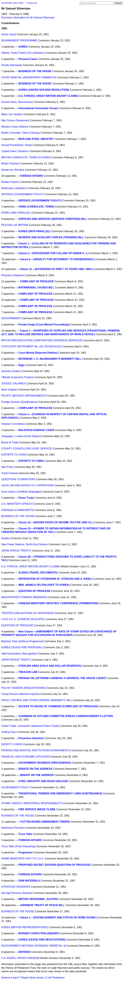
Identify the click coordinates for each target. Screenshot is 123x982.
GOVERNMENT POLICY (15, 787)
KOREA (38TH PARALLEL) (34, 231)
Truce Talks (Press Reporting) (18, 846)
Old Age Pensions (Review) (17, 893)
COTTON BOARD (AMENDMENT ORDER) (45, 821)
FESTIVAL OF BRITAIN (14, 225)
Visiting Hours (9, 732)
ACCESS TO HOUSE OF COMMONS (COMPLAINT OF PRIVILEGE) (58, 706)
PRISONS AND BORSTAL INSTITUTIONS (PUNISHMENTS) (36, 750)
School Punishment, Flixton (16, 145)
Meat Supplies (9, 389)
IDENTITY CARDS (12, 744)
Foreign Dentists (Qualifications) (19, 402)
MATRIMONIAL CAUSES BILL (36, 287)
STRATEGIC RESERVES (15, 886)
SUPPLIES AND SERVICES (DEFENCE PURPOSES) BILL (52, 219)
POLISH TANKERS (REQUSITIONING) (23, 688)
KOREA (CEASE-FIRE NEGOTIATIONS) (42, 939)
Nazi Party (7, 467)
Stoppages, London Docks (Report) (21, 436)
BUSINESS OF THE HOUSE (34, 71)
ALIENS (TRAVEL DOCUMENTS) (37, 572)
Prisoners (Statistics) (13, 275)
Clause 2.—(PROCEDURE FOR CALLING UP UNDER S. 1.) (53, 253)
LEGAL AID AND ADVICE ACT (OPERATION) (27, 485)
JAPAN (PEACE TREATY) (16, 550)
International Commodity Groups (38, 108)
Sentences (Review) (12, 169)
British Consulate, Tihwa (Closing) (20, 132)
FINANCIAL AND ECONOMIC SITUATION (25, 756)
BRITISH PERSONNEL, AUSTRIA (38, 899)
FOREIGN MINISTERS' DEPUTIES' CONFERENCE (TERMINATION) (58, 603)
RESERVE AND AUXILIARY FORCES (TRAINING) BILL (51, 237)
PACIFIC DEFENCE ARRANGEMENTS (23, 395)
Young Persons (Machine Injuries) (20, 694)
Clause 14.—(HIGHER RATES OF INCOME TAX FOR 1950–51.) (55, 522)
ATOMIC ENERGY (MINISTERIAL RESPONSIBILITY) (32, 803)
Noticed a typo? (10, 977)
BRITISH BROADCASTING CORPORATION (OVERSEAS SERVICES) (41, 340)
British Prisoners (10, 163)
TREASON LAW (27, 672)
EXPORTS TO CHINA (13, 454)
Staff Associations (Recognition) (19, 653)
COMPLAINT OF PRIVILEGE (37, 281)
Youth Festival (9, 473)
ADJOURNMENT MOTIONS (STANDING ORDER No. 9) (33, 945)
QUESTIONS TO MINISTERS (18, 479)
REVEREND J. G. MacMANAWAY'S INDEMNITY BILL (49, 358)
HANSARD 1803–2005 (12, 3)
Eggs (21, 365)
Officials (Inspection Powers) (17, 377)
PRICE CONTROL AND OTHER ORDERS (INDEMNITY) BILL (36, 700)
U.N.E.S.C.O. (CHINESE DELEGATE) (23, 619)
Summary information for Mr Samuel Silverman (28, 17)
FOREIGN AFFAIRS (31, 175)
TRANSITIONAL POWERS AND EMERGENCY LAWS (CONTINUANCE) (60, 793)
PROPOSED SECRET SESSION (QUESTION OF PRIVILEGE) (54, 864)
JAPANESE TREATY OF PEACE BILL (42, 905)
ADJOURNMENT (11, 318)
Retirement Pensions (13, 827)
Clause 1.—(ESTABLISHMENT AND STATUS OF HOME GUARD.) (58, 917)
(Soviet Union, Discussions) (17, 102)
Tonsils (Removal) (11, 65)
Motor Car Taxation (12, 114)
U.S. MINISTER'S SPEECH (17, 503)
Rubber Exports (10, 182)
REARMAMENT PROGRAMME (19, 40)
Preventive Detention (31, 738)
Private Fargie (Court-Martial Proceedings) (44, 324)
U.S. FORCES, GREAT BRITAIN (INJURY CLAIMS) (48, 96)
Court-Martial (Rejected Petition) (37, 352)
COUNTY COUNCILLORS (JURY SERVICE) (26, 448)
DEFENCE (24, 952)
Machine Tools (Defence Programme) (22, 641)
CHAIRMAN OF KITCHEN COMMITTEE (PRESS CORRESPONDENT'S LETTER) (65, 716)
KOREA (23, 46)
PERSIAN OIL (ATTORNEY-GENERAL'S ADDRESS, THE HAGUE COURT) (62, 678)
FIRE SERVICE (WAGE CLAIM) (36, 809)
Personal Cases (27, 59)
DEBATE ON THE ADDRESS (35, 768)
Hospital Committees (13, 424)
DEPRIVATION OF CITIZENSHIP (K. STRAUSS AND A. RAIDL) (55, 578)
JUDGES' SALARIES (13, 383)
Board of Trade (9, 442)
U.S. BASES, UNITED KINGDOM (20, 958)
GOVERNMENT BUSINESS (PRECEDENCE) (44, 762)
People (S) (32, 3)
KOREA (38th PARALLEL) (16, 212)
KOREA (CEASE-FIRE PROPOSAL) (22, 647)
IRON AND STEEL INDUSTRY (36, 139)
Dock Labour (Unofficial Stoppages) (21, 491)
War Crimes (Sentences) (15, 120)
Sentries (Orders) (11, 371)
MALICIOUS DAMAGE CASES (36, 430)
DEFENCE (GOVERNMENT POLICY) (22, 194)
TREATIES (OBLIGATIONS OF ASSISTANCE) (27, 613)
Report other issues (32, 977)
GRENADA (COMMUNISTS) (17, 510)
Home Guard (8, 34)
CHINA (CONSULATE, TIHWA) (36, 206)
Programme (25, 852)
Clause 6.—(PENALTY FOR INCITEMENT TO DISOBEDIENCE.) (57, 259)
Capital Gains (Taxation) (15, 151)
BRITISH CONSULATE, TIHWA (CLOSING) (26, 157)
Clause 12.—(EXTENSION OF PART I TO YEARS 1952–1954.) (56, 269)
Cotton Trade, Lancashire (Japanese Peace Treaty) (30, 726)
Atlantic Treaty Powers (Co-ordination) (23, 52)
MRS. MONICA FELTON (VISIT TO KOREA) (44, 585)
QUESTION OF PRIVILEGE (34, 591)
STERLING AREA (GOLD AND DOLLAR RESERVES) (49, 665)
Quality (5, 538)
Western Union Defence (15, 126)
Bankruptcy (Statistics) (14, 188)
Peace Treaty (26, 497)
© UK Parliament (55, 977)
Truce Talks (25, 834)
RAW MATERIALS (29, 880)
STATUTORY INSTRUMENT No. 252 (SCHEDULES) (31, 346)
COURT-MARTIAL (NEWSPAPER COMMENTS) (28, 77)
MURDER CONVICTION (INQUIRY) (38, 933)
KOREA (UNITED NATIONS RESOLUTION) (43, 89)
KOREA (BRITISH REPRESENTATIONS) (24, 927)
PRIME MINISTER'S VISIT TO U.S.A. (22, 858)
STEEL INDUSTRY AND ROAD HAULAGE (43, 781)
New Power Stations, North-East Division (24, 544)
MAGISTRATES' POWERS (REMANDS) (24, 597)
